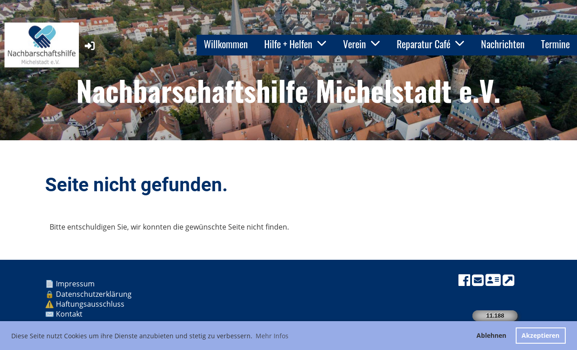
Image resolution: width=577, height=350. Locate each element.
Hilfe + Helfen (295, 44)
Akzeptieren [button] (540, 335)
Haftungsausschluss (91, 304)
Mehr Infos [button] (272, 336)
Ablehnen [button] (491, 335)
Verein (361, 44)
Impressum (76, 284)
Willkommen (226, 44)
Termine (555, 44)
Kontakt (70, 314)
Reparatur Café (431, 44)
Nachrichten (503, 44)
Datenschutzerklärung (94, 294)
